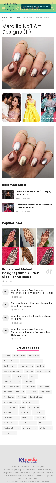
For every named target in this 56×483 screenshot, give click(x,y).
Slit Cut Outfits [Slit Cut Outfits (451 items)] (10, 419)
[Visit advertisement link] (28, 148)
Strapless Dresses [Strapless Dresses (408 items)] (27, 419)
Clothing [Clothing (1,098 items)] (40, 362)
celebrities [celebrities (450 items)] (25, 357)
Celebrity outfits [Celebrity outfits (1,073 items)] (26, 362)
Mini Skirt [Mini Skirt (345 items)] (22, 393)
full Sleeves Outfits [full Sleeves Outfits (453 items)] (12, 383)
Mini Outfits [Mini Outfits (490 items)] (9, 393)
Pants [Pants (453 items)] (22, 403)
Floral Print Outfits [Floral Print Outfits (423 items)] (12, 378)
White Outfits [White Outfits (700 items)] (45, 424)
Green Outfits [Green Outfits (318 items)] (29, 383)
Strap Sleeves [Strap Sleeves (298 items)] (45, 419)
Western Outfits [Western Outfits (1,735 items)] (29, 424)
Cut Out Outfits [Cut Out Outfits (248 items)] (43, 367)
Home (4, 13)
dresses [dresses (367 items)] (7, 372)
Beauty (11, 13)
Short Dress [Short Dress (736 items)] (27, 414)
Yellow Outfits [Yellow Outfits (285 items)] (9, 429)
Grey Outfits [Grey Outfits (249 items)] (44, 383)
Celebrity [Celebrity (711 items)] (38, 357)
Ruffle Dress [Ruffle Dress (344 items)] (38, 409)
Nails (18, 13)
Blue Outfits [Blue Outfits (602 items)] (34, 352)
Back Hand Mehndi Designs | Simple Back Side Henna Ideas (20, 269)
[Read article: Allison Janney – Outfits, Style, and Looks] (8, 190)
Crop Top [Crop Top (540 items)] (29, 367)
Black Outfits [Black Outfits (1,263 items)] (19, 352)
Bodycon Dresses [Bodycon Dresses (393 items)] (10, 357)
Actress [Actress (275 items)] (7, 352)
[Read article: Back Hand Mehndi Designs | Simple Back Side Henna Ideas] (28, 243)
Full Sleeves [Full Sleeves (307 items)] (28, 378)
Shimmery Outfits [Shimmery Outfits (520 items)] (11, 414)
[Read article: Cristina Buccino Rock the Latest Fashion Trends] (8, 203)
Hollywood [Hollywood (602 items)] (8, 388)
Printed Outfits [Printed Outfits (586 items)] (10, 409)
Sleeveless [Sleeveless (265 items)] (40, 414)
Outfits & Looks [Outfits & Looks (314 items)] (10, 403)
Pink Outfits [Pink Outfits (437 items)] (34, 403)
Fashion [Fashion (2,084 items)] (33, 372)
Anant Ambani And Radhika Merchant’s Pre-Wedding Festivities (32, 288)
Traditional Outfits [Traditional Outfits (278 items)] (11, 424)
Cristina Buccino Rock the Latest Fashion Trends (34, 202)
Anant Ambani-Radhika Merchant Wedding (31, 314)
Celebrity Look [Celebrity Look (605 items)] (10, 362)
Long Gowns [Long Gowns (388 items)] (45, 388)
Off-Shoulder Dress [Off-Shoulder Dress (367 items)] (11, 398)
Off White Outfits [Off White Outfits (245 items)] (30, 398)
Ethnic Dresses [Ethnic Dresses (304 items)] (20, 372)
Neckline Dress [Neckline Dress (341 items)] (36, 393)
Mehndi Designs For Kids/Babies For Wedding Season (32, 301)
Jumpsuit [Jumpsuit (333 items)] (20, 388)
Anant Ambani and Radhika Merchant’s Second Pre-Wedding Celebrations (30, 328)
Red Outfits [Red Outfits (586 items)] (25, 409)
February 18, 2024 (23, 208)
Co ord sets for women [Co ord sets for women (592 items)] (13, 367)
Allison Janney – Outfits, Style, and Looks (33, 189)
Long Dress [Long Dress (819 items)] (32, 388)
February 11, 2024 (23, 195)
